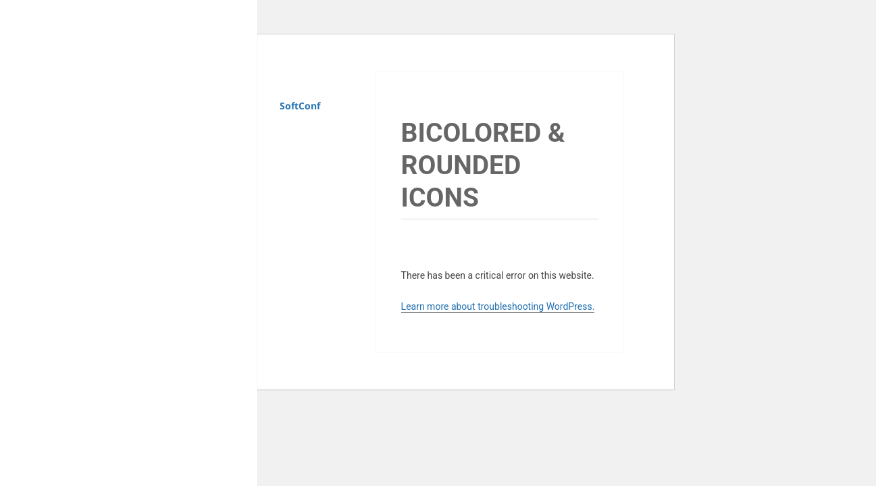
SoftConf (300, 105)
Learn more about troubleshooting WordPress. (498, 306)
